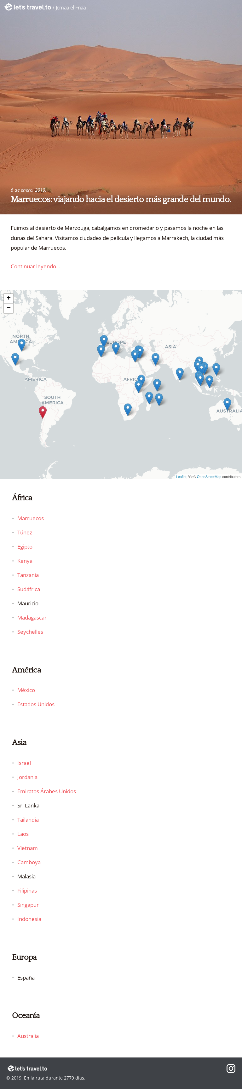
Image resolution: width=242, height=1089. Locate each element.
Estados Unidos (36, 704)
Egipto (24, 546)
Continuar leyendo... (35, 266)
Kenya (24, 560)
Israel (24, 762)
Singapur (28, 904)
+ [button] (9, 298)
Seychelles (30, 631)
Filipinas (27, 890)
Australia (28, 1036)
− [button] (9, 308)
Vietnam (27, 848)
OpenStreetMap (209, 477)
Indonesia (29, 919)
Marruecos (30, 518)
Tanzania (28, 575)
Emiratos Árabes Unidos (46, 791)
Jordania (27, 777)
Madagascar (32, 617)
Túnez (24, 532)
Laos (23, 833)
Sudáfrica (28, 589)
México (26, 690)
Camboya (29, 862)
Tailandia (28, 819)
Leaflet (181, 477)
